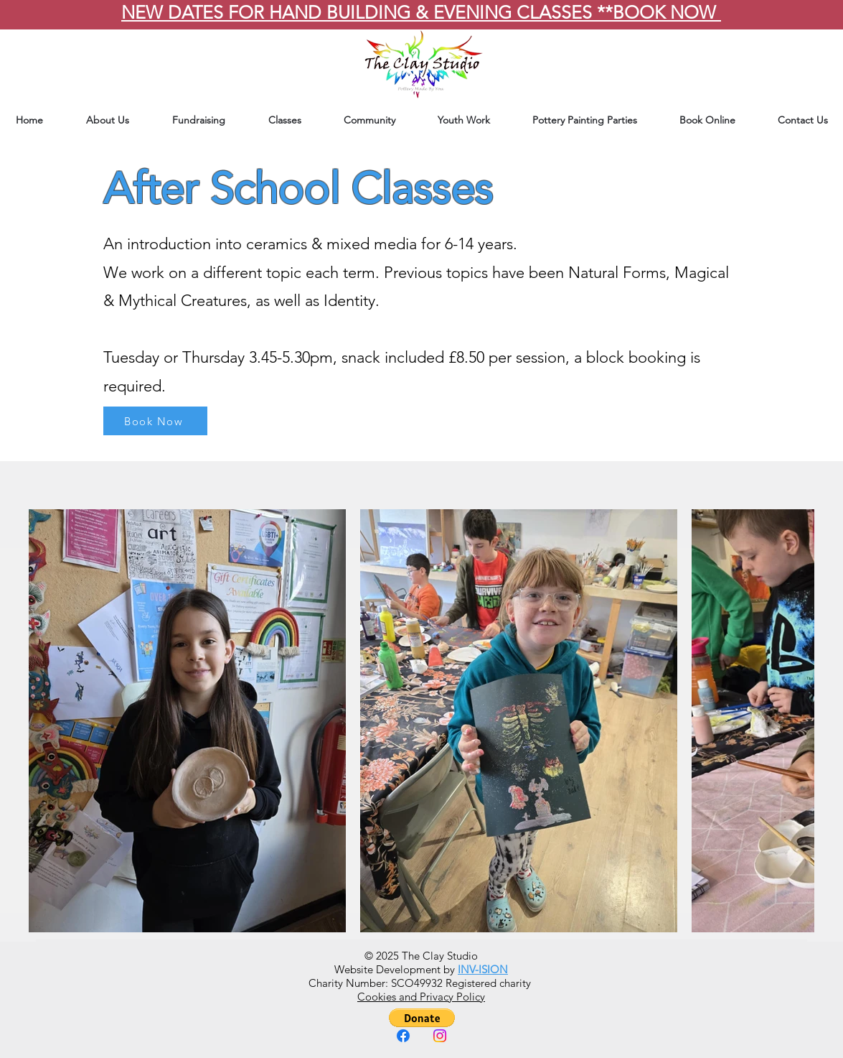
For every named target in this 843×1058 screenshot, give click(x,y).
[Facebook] (403, 1035)
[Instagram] (439, 1035)
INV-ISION (483, 969)
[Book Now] (155, 421)
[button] (422, 1017)
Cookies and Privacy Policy (421, 996)
